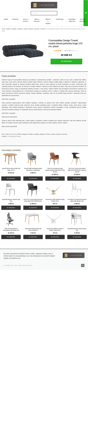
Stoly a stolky (25, 20)
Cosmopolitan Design (14, 136)
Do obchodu (66, 61)
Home (3, 29)
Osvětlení (59, 19)
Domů (6, 19)
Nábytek (20, 29)
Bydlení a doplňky (11, 29)
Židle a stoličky (37, 20)
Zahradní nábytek (72, 20)
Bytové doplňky (83, 20)
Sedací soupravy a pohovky (31, 29)
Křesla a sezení (48, 21)
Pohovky (15, 19)
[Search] (86, 13)
